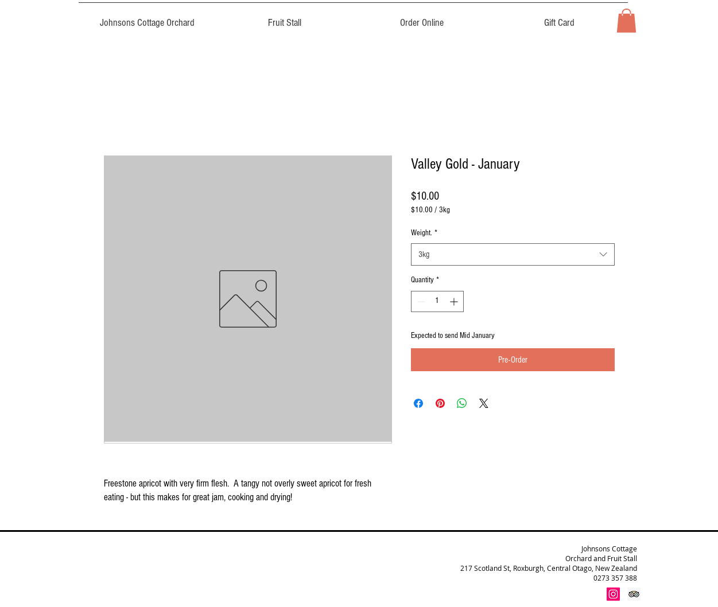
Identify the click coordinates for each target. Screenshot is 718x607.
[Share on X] (484, 403)
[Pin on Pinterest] (440, 403)
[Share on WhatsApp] (462, 403)
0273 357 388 (615, 577)
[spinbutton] (437, 301)
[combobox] (513, 254)
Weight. (424, 233)
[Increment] (455, 301)
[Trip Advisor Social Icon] (634, 594)
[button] (626, 21)
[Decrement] (420, 301)
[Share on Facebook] (418, 403)
